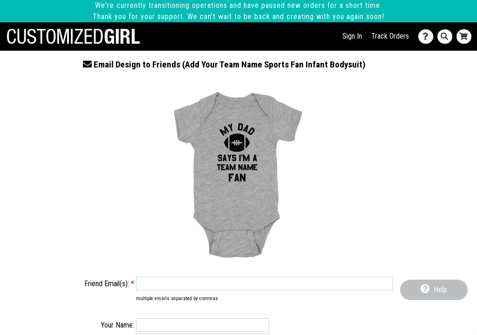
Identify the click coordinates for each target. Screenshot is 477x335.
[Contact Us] (427, 36)
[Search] (447, 36)
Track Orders (390, 36)
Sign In (352, 36)
